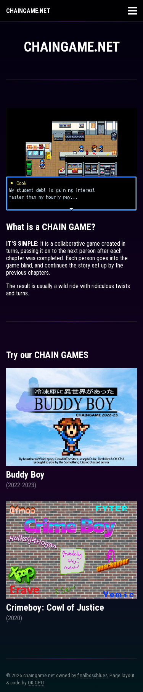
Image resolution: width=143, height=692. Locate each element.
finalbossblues (92, 675)
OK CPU (36, 683)
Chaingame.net (28, 11)
